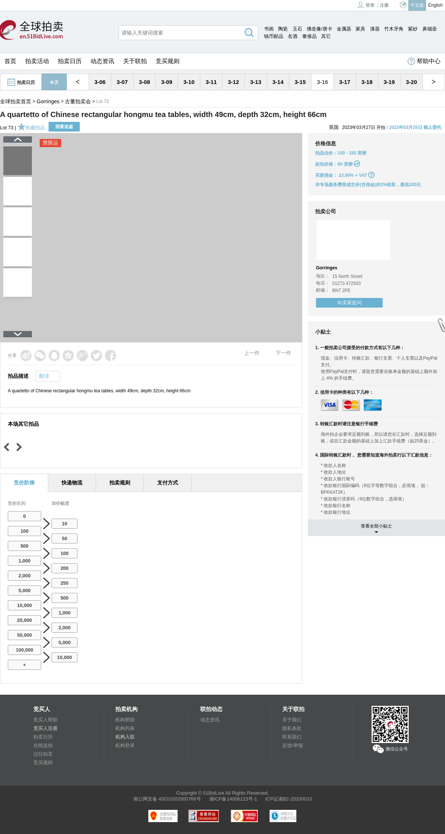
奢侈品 (309, 36)
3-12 (233, 82)
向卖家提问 (349, 302)
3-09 (166, 82)
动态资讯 (102, 61)
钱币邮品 (273, 36)
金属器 (344, 29)
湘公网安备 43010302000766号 (167, 799)
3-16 (322, 82)
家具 (360, 29)
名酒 (292, 36)
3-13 (255, 82)
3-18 (366, 82)
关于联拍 (135, 61)
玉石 (297, 29)
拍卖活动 (37, 61)
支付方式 (167, 483)
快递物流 (72, 483)
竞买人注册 (45, 728)
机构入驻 (125, 737)
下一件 (283, 353)
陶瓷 (283, 29)
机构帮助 (125, 720)
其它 (326, 36)
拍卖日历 (70, 61)
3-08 (144, 82)
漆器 (375, 29)
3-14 (277, 82)
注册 (384, 5)
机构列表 (125, 728)
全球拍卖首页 (15, 101)
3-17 (344, 82)
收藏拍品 (31, 127)
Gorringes (48, 101)
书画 (269, 29)
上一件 (252, 353)
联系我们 (291, 737)
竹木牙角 (393, 29)
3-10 (188, 82)
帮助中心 (424, 61)
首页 (10, 61)
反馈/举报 (292, 745)
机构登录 (125, 745)
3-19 (389, 82)
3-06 (99, 82)
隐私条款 (291, 728)
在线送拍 (43, 745)
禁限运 (50, 143)
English (435, 5)
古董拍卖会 (78, 101)
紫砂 (413, 29)
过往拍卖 (43, 754)
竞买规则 (167, 61)
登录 (366, 4)
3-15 (300, 82)
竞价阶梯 (24, 483)
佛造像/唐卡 (319, 29)
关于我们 (291, 720)
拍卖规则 (119, 483)
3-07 (122, 82)
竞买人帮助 (45, 720)
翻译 (44, 376)
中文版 (417, 5)
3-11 (211, 82)
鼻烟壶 (429, 29)
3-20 (411, 82)
